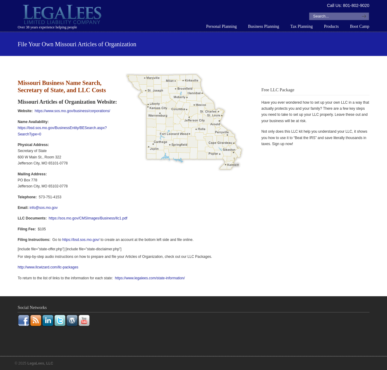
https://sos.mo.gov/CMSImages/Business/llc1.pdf (88, 218)
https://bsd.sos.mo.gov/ (80, 240)
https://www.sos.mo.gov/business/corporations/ (72, 111)
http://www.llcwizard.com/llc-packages (48, 267)
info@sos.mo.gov (44, 208)
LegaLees (63, 15)
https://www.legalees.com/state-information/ (150, 278)
